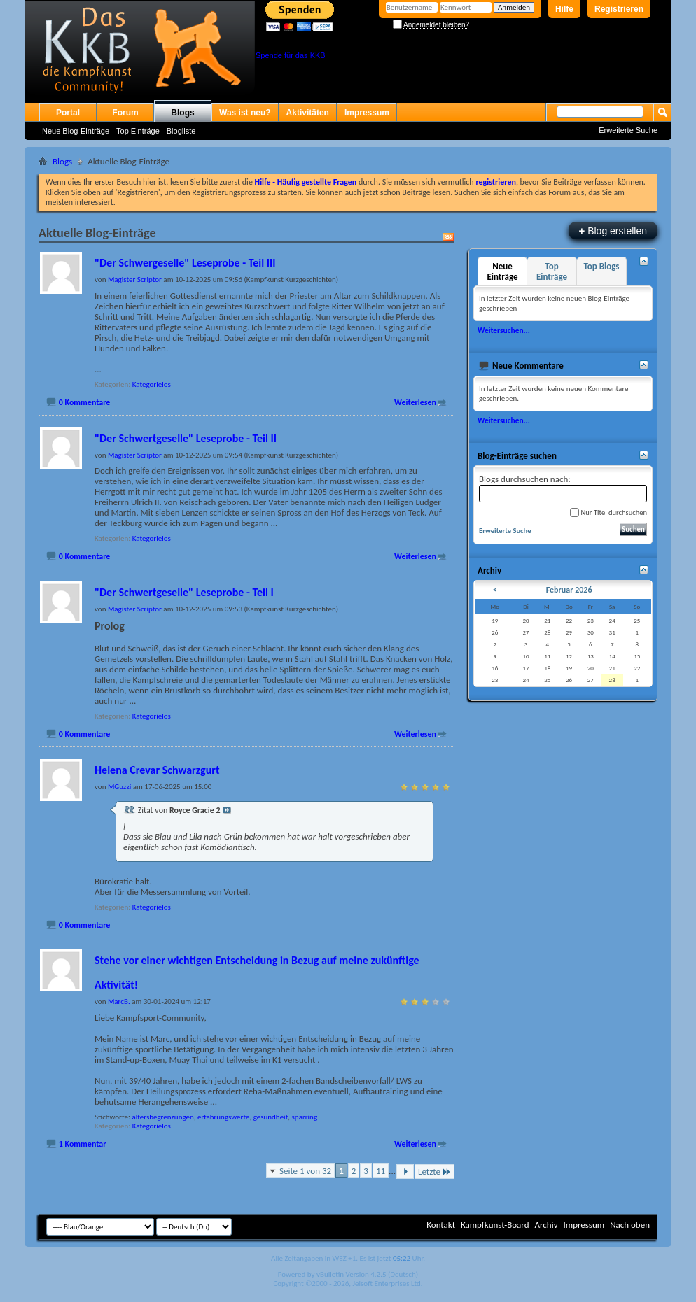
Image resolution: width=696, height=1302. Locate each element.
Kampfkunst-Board (495, 1224)
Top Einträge (138, 131)
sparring (305, 1116)
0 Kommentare (85, 402)
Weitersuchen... (504, 330)
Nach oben (630, 1224)
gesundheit (270, 1116)
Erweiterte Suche (628, 130)
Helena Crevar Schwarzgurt (157, 770)
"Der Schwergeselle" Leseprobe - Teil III (185, 262)
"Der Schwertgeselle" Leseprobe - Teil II (186, 438)
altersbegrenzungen (162, 1116)
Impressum (366, 113)
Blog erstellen (613, 230)
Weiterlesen (415, 402)
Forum (125, 113)
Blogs (182, 113)
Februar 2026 (569, 590)
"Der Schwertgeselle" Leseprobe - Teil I (184, 592)
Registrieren (618, 9)
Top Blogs (601, 266)
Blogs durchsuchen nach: (563, 488)
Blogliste (181, 131)
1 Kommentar (82, 1144)
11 (380, 1171)
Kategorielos (151, 384)
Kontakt (440, 1224)
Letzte (434, 1171)
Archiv (545, 1224)
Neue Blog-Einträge (75, 131)
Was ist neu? (245, 113)
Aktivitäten (307, 113)
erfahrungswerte (223, 1116)
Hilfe (564, 9)
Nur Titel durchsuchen (608, 512)
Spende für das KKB (291, 55)
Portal (68, 113)
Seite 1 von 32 (305, 1171)
